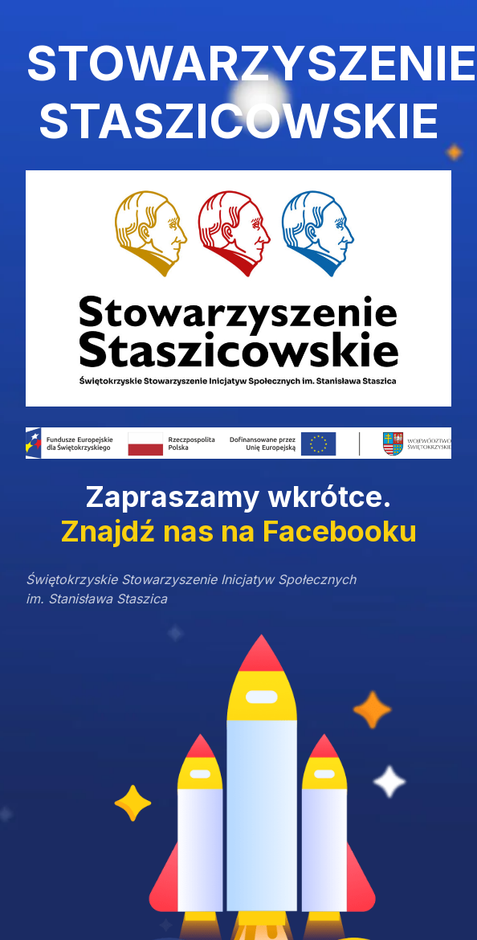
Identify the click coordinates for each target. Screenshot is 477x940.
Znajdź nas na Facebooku (238, 531)
